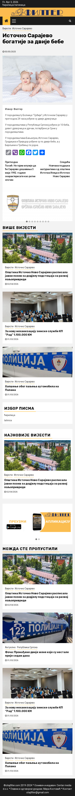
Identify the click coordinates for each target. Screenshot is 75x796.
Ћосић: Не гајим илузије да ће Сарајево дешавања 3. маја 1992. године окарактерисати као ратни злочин (21, 170)
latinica (8, 420)
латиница (19, 5)
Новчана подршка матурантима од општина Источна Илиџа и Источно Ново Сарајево (54, 169)
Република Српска (27, 647)
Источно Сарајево (22, 28)
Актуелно (10, 647)
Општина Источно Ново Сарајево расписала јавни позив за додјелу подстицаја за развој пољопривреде (36, 276)
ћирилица (8, 5)
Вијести (7, 28)
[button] (26, 221)
